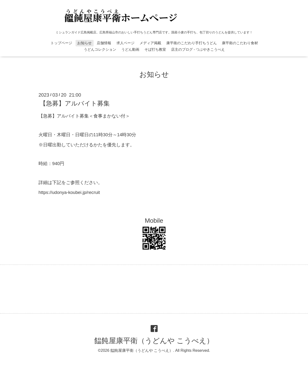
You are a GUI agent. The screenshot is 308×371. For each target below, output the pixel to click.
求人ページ (125, 43)
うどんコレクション (100, 49)
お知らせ (84, 43)
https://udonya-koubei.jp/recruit (69, 192)
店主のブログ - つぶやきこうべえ (198, 49)
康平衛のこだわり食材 (240, 43)
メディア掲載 (150, 43)
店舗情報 (104, 43)
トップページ (61, 43)
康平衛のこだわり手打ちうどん (191, 43)
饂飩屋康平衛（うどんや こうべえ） (154, 341)
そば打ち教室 (155, 49)
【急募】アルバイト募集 (75, 103)
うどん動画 (130, 49)
